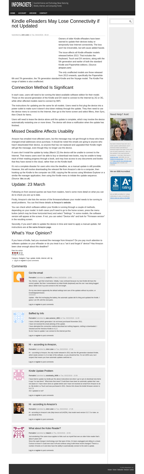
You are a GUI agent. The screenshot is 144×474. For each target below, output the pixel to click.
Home (12, 13)
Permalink (32, 277)
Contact (43, 13)
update (32, 258)
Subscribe (120, 469)
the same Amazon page (40, 227)
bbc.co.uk (24, 178)
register (23, 261)
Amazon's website (62, 202)
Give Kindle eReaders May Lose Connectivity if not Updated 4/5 (19, 253)
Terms (114, 469)
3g (51, 258)
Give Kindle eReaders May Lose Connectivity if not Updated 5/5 (22, 253)
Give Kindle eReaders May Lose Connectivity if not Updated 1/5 (13, 253)
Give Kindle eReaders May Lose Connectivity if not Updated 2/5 (15, 253)
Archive (32, 13)
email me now (114, 157)
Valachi (48, 433)
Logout (132, 469)
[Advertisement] (31, 54)
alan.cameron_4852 (53, 318)
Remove (126, 469)
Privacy (110, 469)
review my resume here (116, 159)
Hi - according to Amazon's (43, 404)
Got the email (36, 273)
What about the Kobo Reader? (45, 428)
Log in (16, 261)
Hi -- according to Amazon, (43, 344)
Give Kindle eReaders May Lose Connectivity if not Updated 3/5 (17, 253)
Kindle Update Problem (41, 371)
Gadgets (22, 258)
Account (22, 13)
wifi (48, 258)
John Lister (25, 35)
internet (43, 258)
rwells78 (49, 277)
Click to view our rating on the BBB (120, 198)
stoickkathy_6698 (52, 376)
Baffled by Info (36, 313)
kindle (38, 258)
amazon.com (65, 68)
